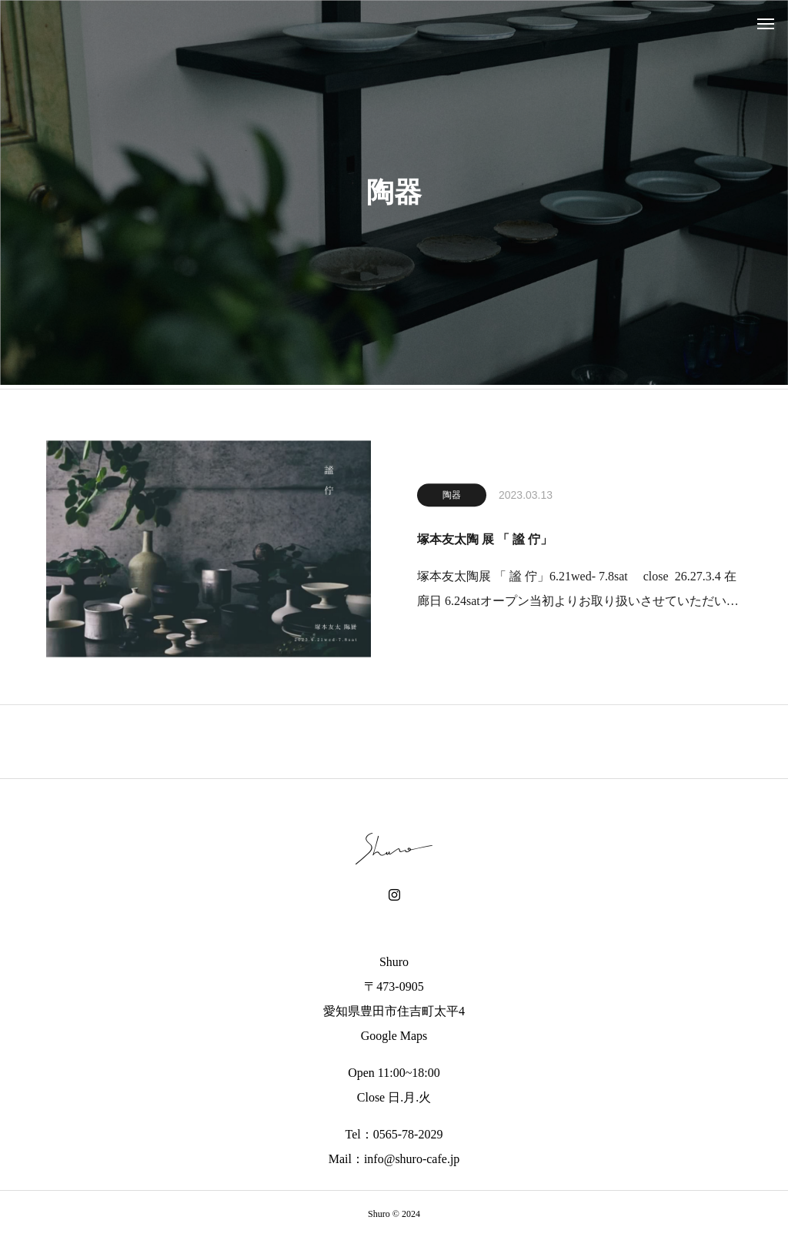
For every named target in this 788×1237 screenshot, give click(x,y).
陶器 (451, 498)
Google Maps (394, 1035)
